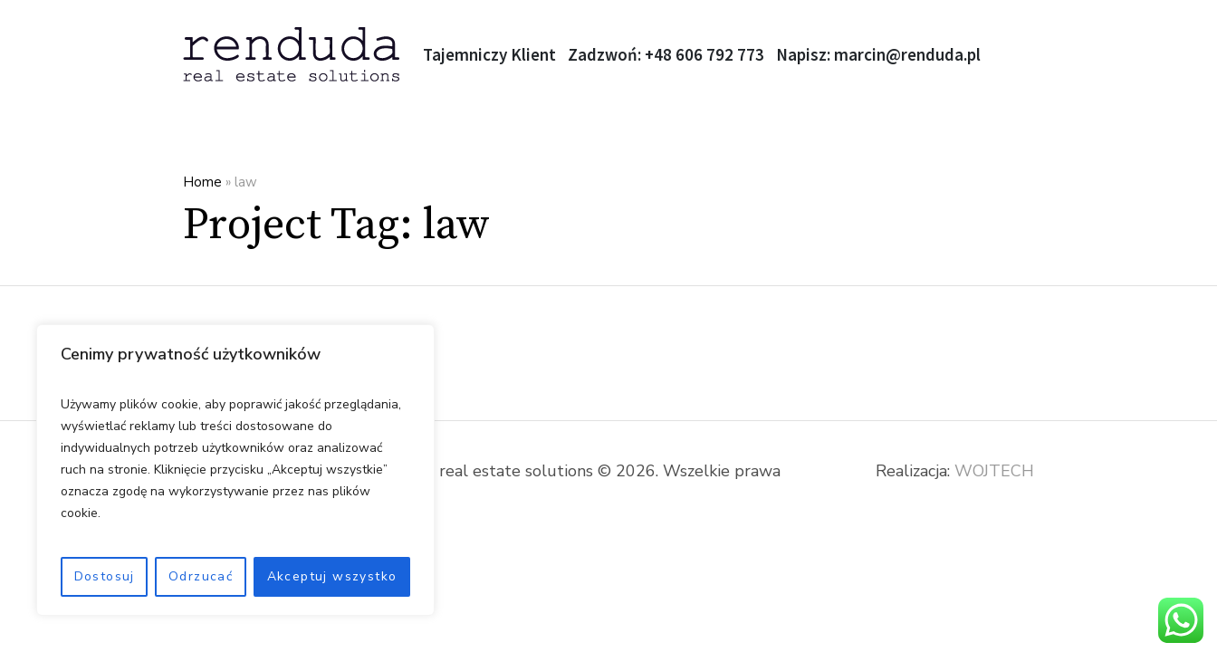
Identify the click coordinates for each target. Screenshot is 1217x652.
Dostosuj (104, 576)
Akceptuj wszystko (332, 576)
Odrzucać (200, 576)
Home (202, 182)
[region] (235, 470)
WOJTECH (994, 471)
